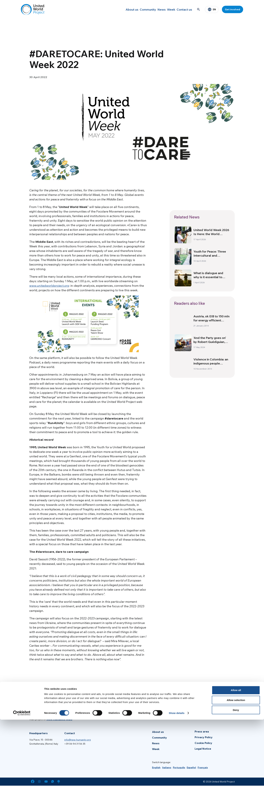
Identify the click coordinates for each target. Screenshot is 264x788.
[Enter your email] (183, 708)
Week (166, 9)
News (153, 9)
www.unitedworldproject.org (49, 286)
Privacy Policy (203, 737)
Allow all (236, 758)
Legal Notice (203, 748)
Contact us (183, 9)
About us (118, 9)
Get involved (232, 9)
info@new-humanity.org (77, 739)
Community (137, 9)
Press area (202, 731)
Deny (236, 778)
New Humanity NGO (59, 719)
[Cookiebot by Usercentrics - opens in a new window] (22, 781)
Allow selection (236, 768)
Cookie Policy (203, 743)
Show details (177, 781)
